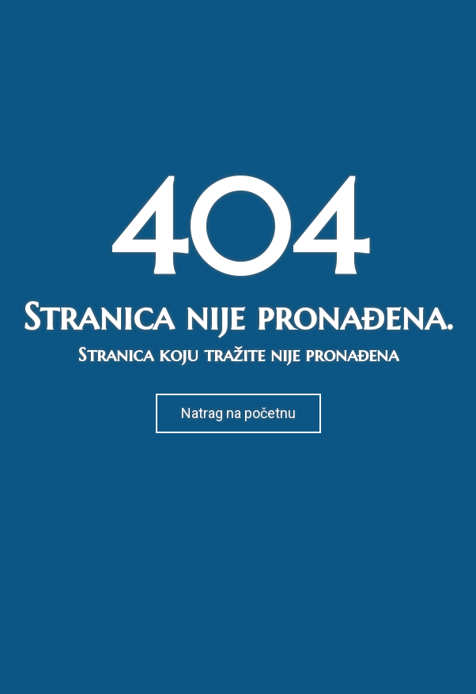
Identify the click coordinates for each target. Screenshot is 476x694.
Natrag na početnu (238, 413)
